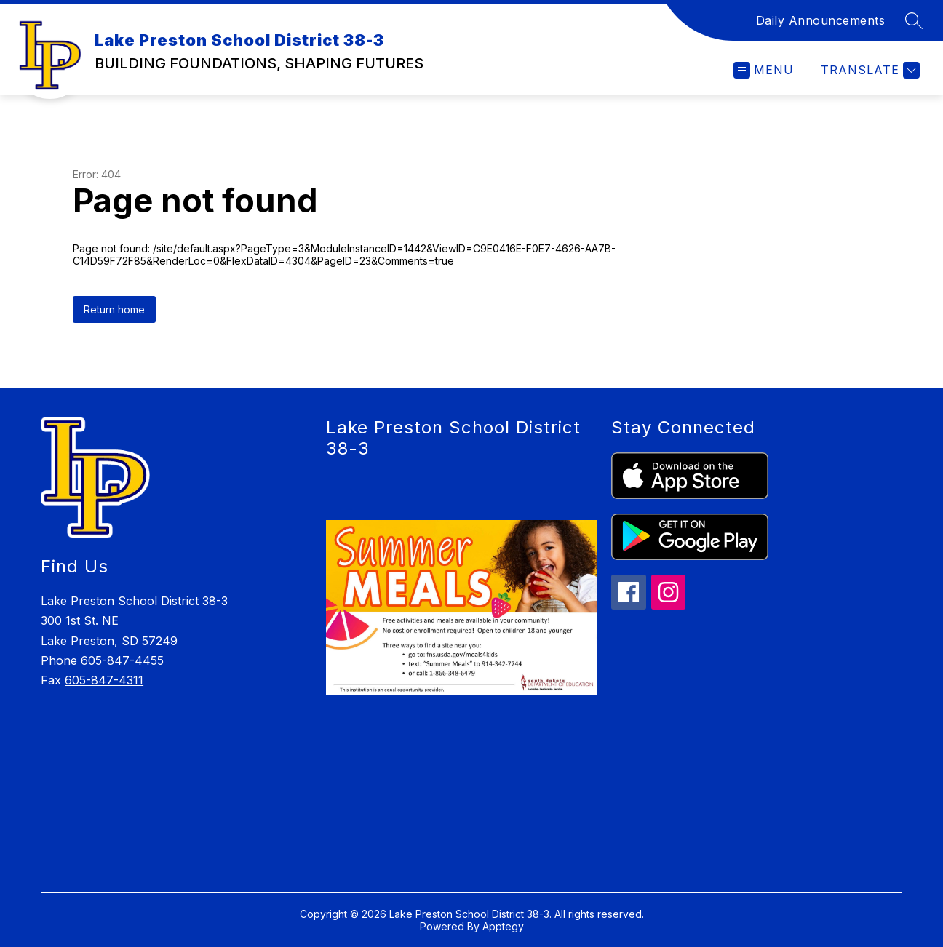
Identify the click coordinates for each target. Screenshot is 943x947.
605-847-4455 (122, 660)
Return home (114, 309)
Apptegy (503, 926)
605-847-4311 (104, 680)
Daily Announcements (821, 20)
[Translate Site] (868, 70)
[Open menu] (763, 70)
